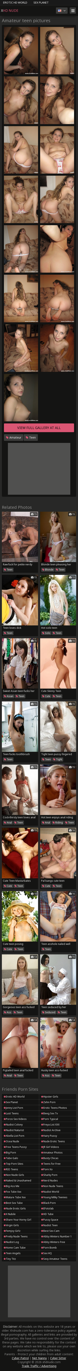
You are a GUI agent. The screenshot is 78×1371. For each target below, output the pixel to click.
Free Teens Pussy (15, 1147)
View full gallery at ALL (39, 428)
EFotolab (47, 1208)
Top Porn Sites (13, 1163)
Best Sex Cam (50, 1231)
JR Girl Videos (50, 1147)
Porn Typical (49, 1119)
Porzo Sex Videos (15, 1119)
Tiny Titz (10, 1259)
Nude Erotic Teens (53, 1141)
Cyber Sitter (58, 1358)
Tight (57, 759)
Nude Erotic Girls (15, 1208)
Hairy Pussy (49, 1136)
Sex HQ (46, 1253)
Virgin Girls (11, 1225)
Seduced (48, 1012)
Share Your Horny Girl (17, 1219)
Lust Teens (11, 1113)
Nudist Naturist (14, 1130)
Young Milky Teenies (54, 1197)
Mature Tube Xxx (15, 1197)
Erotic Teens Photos (54, 1108)
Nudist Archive (51, 1130)
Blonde (47, 569)
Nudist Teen (49, 1225)
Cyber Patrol (20, 1358)
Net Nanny (39, 1358)
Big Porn (10, 1152)
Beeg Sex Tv (49, 1113)
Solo (46, 633)
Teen (31, 437)
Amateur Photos (52, 1152)
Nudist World (50, 1191)
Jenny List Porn (13, 1108)
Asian (8, 696)
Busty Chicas (49, 1158)
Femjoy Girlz (12, 1231)
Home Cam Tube (15, 1247)
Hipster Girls (49, 1096)
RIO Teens (11, 1169)
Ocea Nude (11, 1141)
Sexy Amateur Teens (54, 1259)
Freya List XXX (50, 1124)
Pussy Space (49, 1219)
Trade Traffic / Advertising (39, 1366)
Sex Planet (41, 2)
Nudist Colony (13, 1124)
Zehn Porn (48, 1102)
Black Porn (48, 1203)
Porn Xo (47, 1169)
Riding (58, 822)
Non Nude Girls (14, 1175)
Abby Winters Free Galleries (53, 1242)
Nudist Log (11, 1242)
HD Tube (47, 1214)
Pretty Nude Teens (16, 1236)
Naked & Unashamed (17, 1180)
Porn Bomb (49, 1247)
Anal (8, 822)
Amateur (13, 437)
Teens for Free (51, 1163)
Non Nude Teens (52, 1186)
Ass (7, 1012)
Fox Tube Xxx (12, 1191)
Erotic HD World (15, 2)
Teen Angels (12, 1253)
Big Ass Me (11, 1186)
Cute (46, 696)
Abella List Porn (14, 1136)
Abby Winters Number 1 (56, 1236)
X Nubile (10, 1214)
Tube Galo (11, 1158)
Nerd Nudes (49, 1180)
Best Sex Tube (13, 1203)
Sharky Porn (49, 1175)
